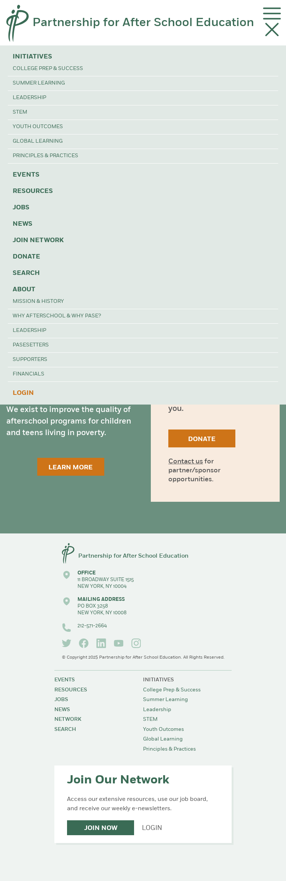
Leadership (29, 98)
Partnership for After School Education (143, 23)
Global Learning (38, 141)
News (22, 224)
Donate (26, 257)
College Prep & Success (48, 69)
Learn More (70, 468)
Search (26, 273)
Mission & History (38, 301)
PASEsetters (31, 345)
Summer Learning (39, 83)
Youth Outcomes (38, 127)
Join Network (38, 240)
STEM (20, 112)
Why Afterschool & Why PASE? (57, 316)
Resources (33, 191)
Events (26, 175)
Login (23, 393)
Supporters (30, 359)
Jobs (21, 208)
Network (67, 719)
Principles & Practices (45, 156)
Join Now (100, 828)
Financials (28, 374)
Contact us (185, 461)
